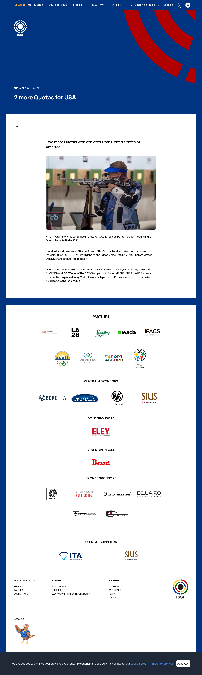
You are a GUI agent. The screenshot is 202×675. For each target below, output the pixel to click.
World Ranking (59, 586)
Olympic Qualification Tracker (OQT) (71, 594)
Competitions (21, 594)
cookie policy (138, 663)
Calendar (19, 590)
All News (18, 586)
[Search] (180, 5)
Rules (112, 594)
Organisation (116, 586)
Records (56, 590)
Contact (114, 597)
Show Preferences (163, 663)
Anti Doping (115, 590)
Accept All (183, 663)
